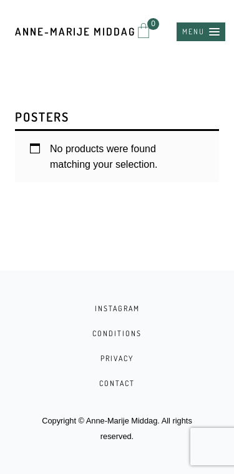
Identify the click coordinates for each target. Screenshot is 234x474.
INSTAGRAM (117, 308)
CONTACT (117, 383)
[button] (201, 31)
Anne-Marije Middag (75, 31)
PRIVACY (117, 358)
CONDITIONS (117, 333)
